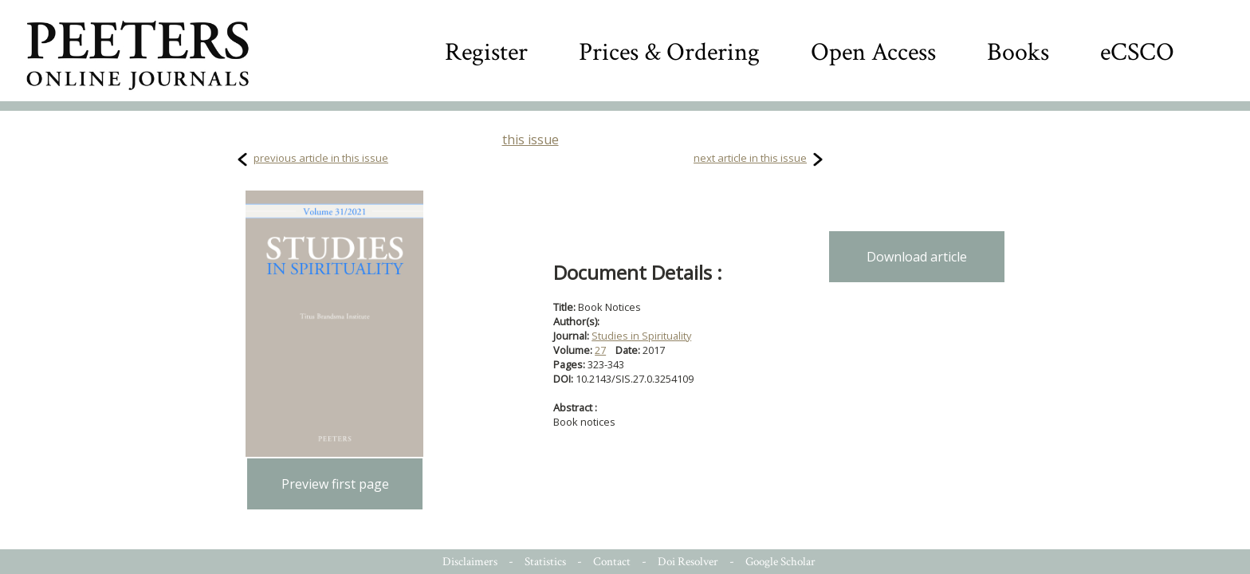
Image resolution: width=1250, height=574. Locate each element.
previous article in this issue (321, 158)
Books (1018, 52)
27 (600, 350)
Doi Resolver (688, 561)
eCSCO (1137, 52)
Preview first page (335, 484)
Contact (612, 561)
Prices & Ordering (669, 52)
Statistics (545, 561)
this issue (530, 139)
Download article (917, 256)
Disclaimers (469, 561)
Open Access (873, 52)
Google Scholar (780, 561)
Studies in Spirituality (641, 335)
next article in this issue (750, 158)
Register (486, 52)
